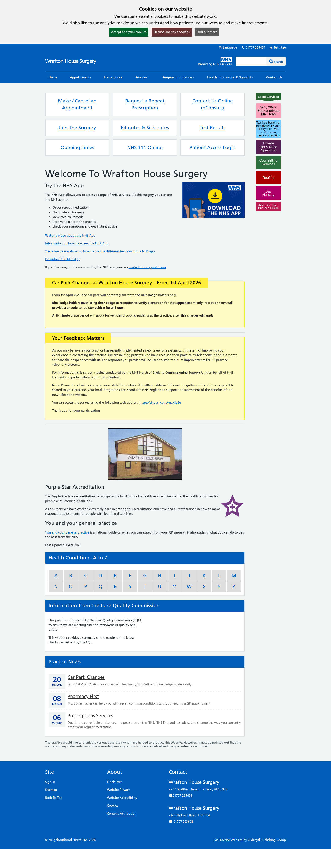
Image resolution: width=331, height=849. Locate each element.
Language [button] (227, 47)
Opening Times (77, 147)
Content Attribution (121, 813)
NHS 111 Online (145, 147)
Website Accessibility (122, 798)
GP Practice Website (228, 840)
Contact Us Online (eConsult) (212, 104)
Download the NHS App (62, 259)
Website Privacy (118, 790)
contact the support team (147, 267)
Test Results (212, 128)
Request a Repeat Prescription (145, 104)
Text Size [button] (277, 47)
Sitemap (51, 790)
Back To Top (53, 798)
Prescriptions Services (90, 715)
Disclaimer (114, 782)
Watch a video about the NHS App (70, 235)
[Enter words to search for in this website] (251, 61)
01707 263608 (181, 821)
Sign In (50, 782)
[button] (142, 77)
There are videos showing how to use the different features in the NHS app (100, 251)
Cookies (112, 805)
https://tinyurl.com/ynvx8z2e (160, 402)
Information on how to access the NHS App (76, 243)
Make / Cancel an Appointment (77, 104)
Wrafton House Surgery (70, 61)
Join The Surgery (77, 128)
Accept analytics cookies (128, 32)
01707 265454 (253, 47)
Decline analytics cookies (172, 32)
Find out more (207, 32)
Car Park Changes (86, 677)
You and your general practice (67, 532)
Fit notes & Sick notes (145, 128)
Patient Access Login (212, 147)
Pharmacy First (83, 696)
